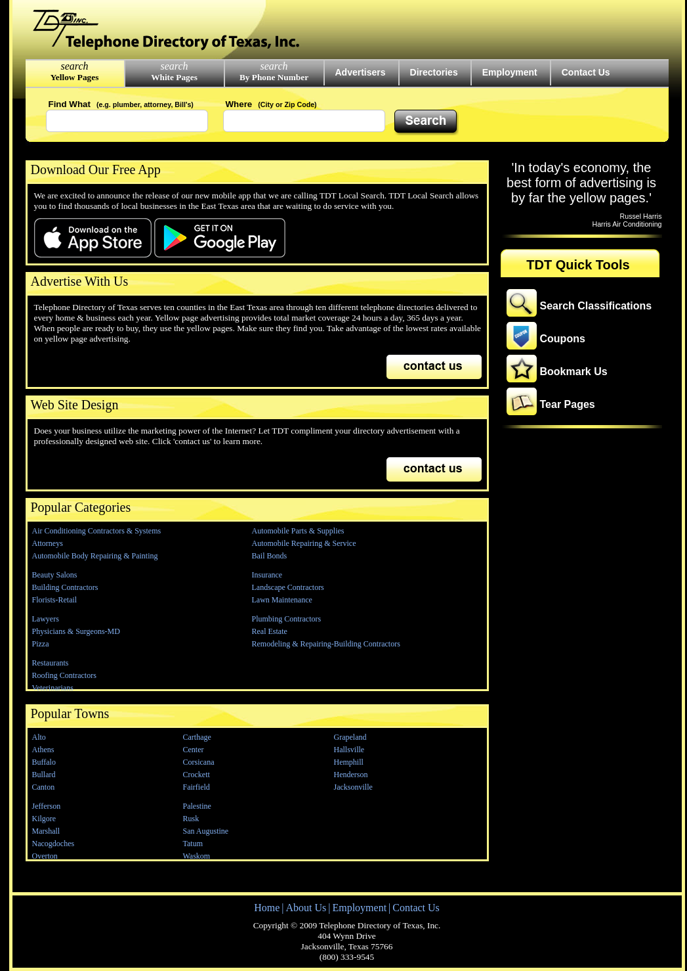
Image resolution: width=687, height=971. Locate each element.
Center (193, 749)
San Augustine (206, 831)
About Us (305, 907)
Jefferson (46, 806)
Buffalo (44, 762)
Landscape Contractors (288, 587)
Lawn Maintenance (282, 599)
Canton (43, 787)
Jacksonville (353, 787)
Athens (43, 749)
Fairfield (196, 787)
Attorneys (47, 543)
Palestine (197, 806)
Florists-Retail (54, 599)
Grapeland (350, 737)
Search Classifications (596, 305)
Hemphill (349, 762)
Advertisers (360, 72)
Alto (39, 737)
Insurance (267, 574)
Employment (509, 72)
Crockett (196, 774)
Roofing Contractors (64, 675)
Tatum (193, 843)
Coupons (562, 338)
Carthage (197, 737)
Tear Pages (567, 404)
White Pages (174, 77)
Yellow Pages (75, 77)
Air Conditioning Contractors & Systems (96, 530)
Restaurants (50, 662)
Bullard (44, 774)
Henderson (351, 774)
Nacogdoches (53, 843)
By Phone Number (273, 77)
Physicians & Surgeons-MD (76, 631)
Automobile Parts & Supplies (298, 530)
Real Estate (269, 631)
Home (267, 907)
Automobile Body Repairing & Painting (95, 555)
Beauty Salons (54, 574)
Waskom (197, 856)
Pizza (40, 643)
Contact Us (586, 72)
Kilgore (44, 818)
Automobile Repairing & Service (304, 543)
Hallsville (349, 749)
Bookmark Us (574, 371)
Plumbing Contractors (287, 618)
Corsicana (199, 762)
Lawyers (45, 618)
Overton (45, 856)
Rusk (191, 818)
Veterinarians (52, 687)
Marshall (46, 831)
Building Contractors (65, 587)
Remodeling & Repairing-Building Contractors (326, 643)
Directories (434, 72)
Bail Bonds (269, 555)
